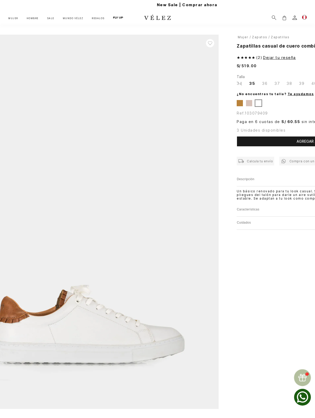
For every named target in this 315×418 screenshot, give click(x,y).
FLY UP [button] (118, 18)
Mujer (243, 37)
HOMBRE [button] (33, 18)
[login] (295, 18)
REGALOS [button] (98, 18)
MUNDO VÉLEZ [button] (73, 18)
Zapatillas (280, 37)
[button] (284, 17)
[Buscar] (274, 18)
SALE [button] (50, 18)
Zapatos (259, 37)
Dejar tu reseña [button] (279, 57)
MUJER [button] (13, 18)
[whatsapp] (302, 397)
